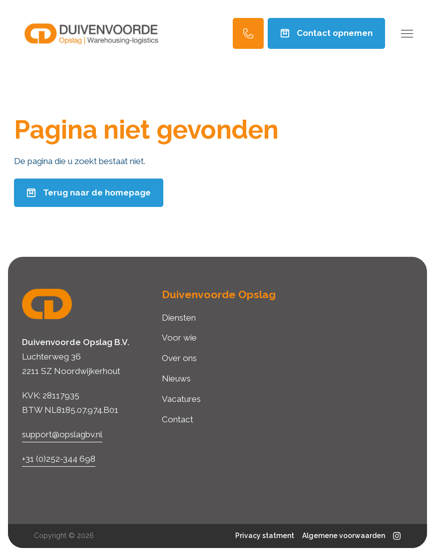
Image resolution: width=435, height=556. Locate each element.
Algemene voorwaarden (343, 536)
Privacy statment (264, 536)
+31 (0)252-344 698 (58, 459)
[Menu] (407, 33)
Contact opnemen (326, 33)
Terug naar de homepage (88, 192)
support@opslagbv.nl (62, 434)
